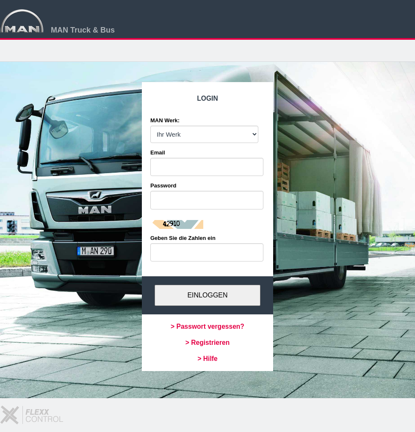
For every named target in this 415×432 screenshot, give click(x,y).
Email (157, 152)
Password (163, 185)
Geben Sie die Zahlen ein (183, 238)
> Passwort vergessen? (207, 326)
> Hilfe (207, 358)
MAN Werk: (165, 120)
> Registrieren (207, 342)
